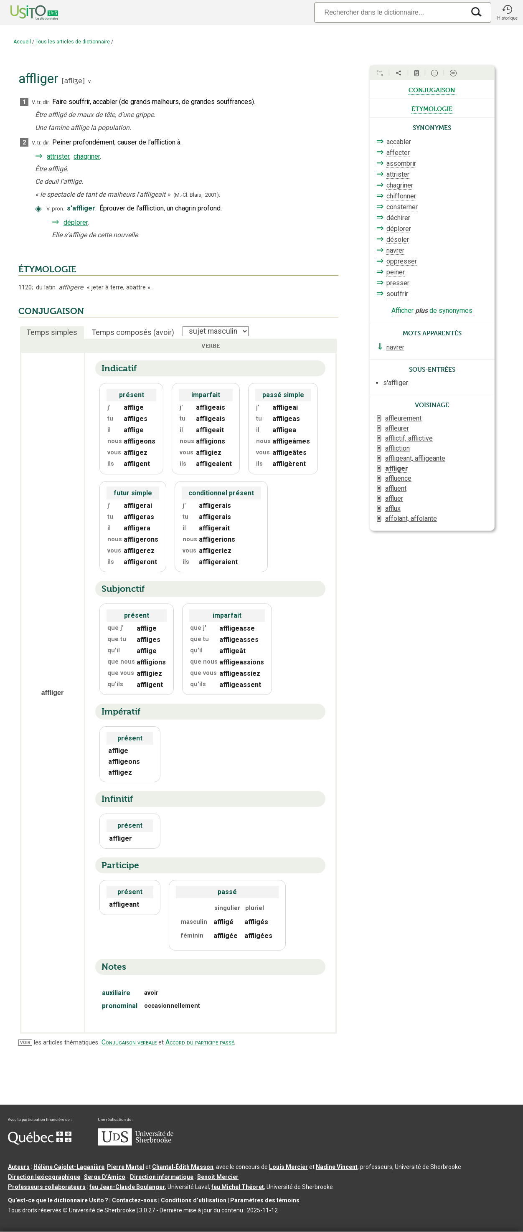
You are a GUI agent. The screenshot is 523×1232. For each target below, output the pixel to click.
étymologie (431, 108)
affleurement (403, 418)
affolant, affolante (411, 518)
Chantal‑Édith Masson (182, 1167)
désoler (397, 239)
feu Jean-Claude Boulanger (127, 1187)
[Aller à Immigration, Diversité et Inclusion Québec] (39, 1142)
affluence (398, 478)
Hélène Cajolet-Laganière (68, 1167)
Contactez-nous (134, 1200)
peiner (395, 272)
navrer (395, 250)
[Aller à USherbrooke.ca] (135, 1143)
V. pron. (55, 208)
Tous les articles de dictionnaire (73, 42)
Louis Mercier (288, 1167)
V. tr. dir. (41, 102)
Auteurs (19, 1167)
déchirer (398, 218)
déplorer (75, 222)
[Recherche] (390, 12)
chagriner (87, 156)
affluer (394, 498)
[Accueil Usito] (25, 12)
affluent (395, 488)
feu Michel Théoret (237, 1187)
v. (89, 81)
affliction (397, 448)
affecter (398, 153)
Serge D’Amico (104, 1177)
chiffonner (401, 196)
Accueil (22, 42)
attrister (58, 156)
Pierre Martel (125, 1167)
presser (397, 283)
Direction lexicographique (44, 1177)
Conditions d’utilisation (193, 1200)
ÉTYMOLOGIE (47, 269)
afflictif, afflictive (409, 438)
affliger (396, 468)
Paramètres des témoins (265, 1200)
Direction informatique (161, 1177)
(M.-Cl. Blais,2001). (196, 195)
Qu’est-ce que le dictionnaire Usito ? (58, 1200)
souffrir (397, 294)
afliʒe (73, 81)
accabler (398, 142)
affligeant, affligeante (415, 458)
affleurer (397, 428)
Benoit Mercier (218, 1177)
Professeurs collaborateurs (47, 1187)
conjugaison (432, 89)
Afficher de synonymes (431, 310)
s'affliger (395, 383)
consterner (402, 207)
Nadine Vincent (337, 1167)
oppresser (401, 261)
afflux (393, 508)
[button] (507, 12)
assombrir (401, 163)
